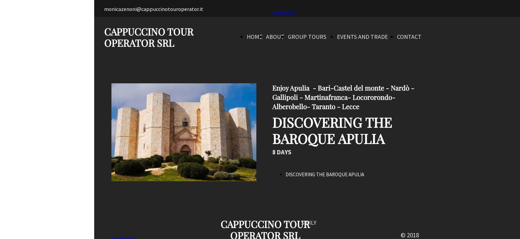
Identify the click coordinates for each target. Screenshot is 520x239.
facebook (283, 12)
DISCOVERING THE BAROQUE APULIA (325, 174)
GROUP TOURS (307, 36)
